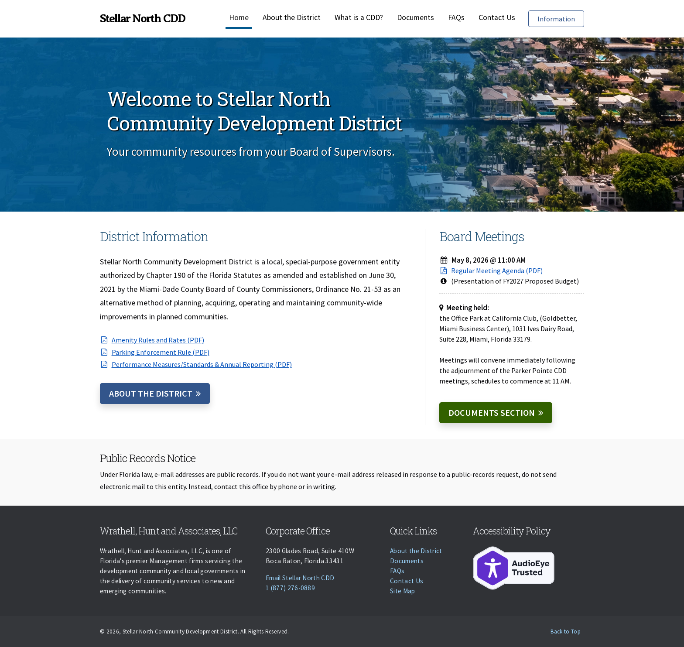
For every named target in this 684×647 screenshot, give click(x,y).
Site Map (402, 591)
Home (239, 17)
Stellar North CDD (142, 18)
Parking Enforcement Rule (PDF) (154, 352)
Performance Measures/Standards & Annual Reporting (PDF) (196, 364)
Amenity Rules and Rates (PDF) (152, 339)
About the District (292, 17)
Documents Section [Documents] (491, 412)
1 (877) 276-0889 (290, 588)
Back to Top (566, 631)
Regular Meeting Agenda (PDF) (491, 270)
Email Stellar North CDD (300, 578)
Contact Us (497, 17)
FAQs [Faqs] (456, 17)
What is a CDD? (359, 17)
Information (560, 18)
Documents (415, 17)
